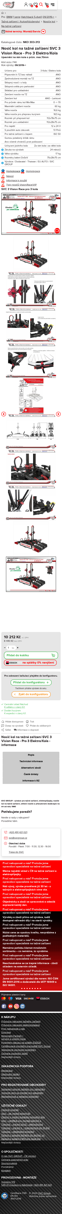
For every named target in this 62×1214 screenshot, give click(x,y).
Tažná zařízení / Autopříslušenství (20, 21)
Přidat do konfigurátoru (29, 682)
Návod (10, 176)
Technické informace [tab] (31, 761)
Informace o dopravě (28, 729)
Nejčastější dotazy (11, 1057)
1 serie (16, 17)
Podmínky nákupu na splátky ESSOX (21, 1042)
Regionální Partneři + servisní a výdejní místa (13, 1037)
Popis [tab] (31, 755)
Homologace (13, 171)
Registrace (7, 1070)
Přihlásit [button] (31, 4)
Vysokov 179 (8, 1182)
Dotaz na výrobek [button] (14, 725)
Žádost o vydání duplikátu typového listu (23, 1117)
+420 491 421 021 (18, 832)
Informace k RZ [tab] (31, 780)
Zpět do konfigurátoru (33, 694)
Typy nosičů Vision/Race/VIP (21, 184)
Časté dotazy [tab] (31, 774)
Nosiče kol (49, 21)
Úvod (2, 13)
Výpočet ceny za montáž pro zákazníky (22, 1092)
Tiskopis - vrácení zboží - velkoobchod (22, 1124)
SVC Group (44, 1193)
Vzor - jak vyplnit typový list (15, 1113)
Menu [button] (57, 4)
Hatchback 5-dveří (31, 17)
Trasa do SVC (16, 852)
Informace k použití (16, 180)
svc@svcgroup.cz (18, 837)
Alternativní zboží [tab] (31, 767)
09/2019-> (48, 17)
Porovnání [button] (37, 6)
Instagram (16, 1006)
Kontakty (6, 1170)
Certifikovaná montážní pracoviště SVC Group (26, 1046)
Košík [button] (52, 6)
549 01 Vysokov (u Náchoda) (17, 1184)
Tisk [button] (32, 721)
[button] (26, 4)
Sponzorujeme (9, 1163)
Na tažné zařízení (11, 26)
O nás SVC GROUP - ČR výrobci (18, 1156)
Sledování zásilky (10, 1074)
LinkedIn (22, 1006)
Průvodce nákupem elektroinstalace (20, 1025)
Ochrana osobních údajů (14, 1053)
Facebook (4, 1006)
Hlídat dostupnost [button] (14, 721)
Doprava (6, 1032)
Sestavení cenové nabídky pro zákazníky (23, 1089)
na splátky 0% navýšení (38, 662)
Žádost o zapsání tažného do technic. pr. (23, 1135)
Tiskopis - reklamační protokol (17, 1131)
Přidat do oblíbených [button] (40, 725)
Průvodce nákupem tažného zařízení (20, 1021)
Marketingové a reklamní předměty (20, 1096)
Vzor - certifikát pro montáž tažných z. (21, 1120)
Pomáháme (7, 1166)
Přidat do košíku (18, 655)
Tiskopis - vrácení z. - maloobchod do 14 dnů (25, 1128)
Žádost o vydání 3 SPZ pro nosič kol (21, 1138)
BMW (9, 17)
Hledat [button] (46, 4)
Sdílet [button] (8, 729)
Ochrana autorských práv (14, 1159)
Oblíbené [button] (42, 6)
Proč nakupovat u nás (13, 1028)
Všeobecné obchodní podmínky (18, 1049)
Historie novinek (10, 1109)
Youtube (10, 1006)
